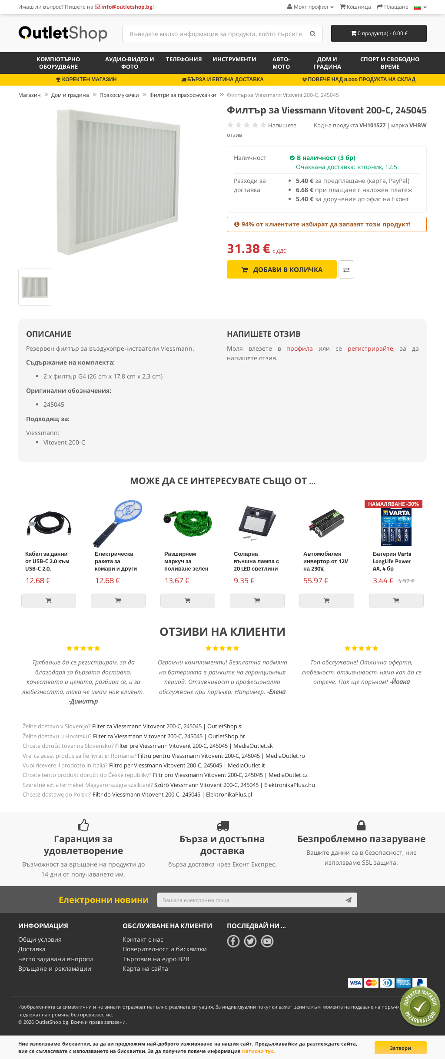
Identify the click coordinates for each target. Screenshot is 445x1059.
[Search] (312, 33)
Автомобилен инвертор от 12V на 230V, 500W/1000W (325, 564)
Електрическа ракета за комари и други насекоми (116, 564)
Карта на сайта (145, 968)
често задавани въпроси (55, 959)
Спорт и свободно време (389, 62)
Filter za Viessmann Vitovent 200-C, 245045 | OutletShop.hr (169, 736)
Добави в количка (282, 269)
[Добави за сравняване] (346, 269)
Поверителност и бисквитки (165, 949)
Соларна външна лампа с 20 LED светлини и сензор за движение (256, 568)
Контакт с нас (143, 939)
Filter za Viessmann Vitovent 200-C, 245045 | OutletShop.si (167, 726)
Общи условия (40, 939)
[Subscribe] (348, 900)
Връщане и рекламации (54, 968)
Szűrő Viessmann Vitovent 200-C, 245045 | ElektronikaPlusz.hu (234, 785)
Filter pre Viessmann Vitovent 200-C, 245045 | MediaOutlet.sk (194, 746)
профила (299, 348)
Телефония (184, 59)
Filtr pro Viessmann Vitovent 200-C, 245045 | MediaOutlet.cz (230, 775)
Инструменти (234, 59)
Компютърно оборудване (58, 62)
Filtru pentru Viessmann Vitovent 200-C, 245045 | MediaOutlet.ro (221, 756)
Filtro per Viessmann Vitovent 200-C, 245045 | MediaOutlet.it (187, 765)
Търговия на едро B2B (156, 959)
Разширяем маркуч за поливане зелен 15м (186, 564)
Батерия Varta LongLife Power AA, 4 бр (392, 561)
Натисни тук (257, 1051)
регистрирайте (370, 348)
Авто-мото (281, 62)
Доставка (32, 949)
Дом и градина (327, 62)
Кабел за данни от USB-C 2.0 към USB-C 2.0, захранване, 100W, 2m (47, 568)
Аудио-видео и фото (129, 62)
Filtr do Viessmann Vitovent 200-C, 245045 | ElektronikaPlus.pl (172, 794)
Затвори (400, 1048)
